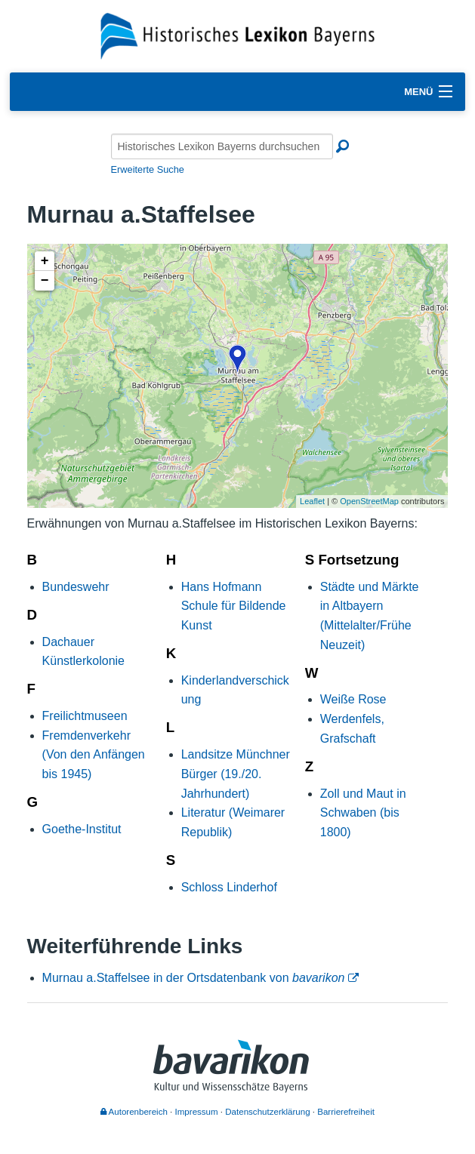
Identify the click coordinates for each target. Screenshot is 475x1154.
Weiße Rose (353, 699)
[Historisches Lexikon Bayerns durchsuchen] (222, 146)
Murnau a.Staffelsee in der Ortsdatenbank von (193, 977)
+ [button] (45, 261)
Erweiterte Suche (147, 169)
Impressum (196, 1111)
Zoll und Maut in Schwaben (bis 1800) (363, 813)
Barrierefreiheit (346, 1111)
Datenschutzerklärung (267, 1111)
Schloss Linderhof (229, 887)
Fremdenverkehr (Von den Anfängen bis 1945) (93, 754)
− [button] (45, 281)
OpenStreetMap (369, 501)
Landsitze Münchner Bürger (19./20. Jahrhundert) (235, 773)
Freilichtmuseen (85, 715)
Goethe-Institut (82, 829)
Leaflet (312, 501)
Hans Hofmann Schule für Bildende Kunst (233, 606)
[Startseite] (237, 35)
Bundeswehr (75, 586)
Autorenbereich (134, 1111)
